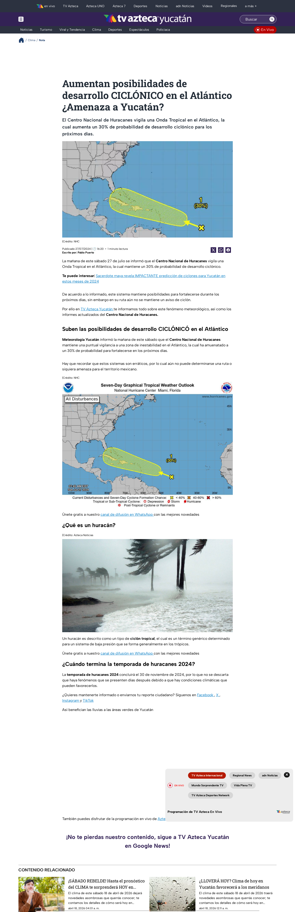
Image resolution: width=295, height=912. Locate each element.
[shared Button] (221, 250)
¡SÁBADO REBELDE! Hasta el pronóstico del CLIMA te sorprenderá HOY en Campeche (106, 884)
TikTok (88, 700)
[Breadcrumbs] (23, 40)
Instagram (71, 700)
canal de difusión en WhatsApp (127, 514)
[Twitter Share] (213, 250)
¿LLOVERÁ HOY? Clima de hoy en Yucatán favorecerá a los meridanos (234, 884)
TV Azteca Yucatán (97, 309)
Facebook (205, 695)
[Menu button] (36, 19)
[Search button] (271, 19)
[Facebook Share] (228, 250)
